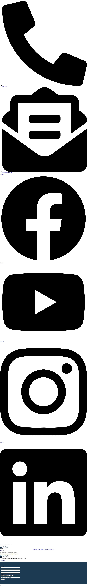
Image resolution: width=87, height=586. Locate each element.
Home (34, 549)
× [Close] (0, 585)
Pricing (45, 549)
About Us (48, 549)
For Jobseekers (41, 549)
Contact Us (52, 549)
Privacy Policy (2, 560)
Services (36, 549)
